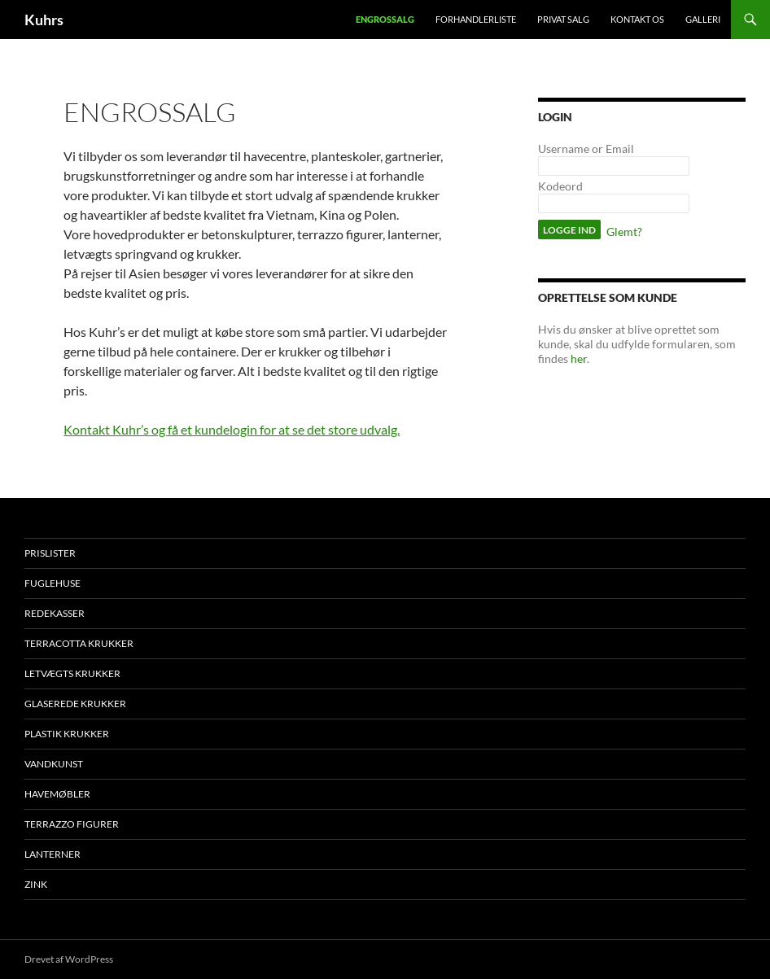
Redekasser (54, 613)
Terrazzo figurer (71, 824)
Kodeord (560, 186)
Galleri (702, 19)
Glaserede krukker (75, 703)
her (579, 358)
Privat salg (563, 19)
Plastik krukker (66, 734)
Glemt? (624, 231)
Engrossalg (385, 19)
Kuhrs (43, 19)
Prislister (50, 553)
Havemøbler (57, 794)
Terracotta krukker (78, 643)
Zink (35, 884)
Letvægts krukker (72, 673)
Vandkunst (53, 764)
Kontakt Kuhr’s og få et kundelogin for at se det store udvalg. (231, 429)
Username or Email (586, 148)
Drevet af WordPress (68, 959)
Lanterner (52, 854)
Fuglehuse (52, 583)
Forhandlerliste (475, 19)
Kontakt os (637, 19)
